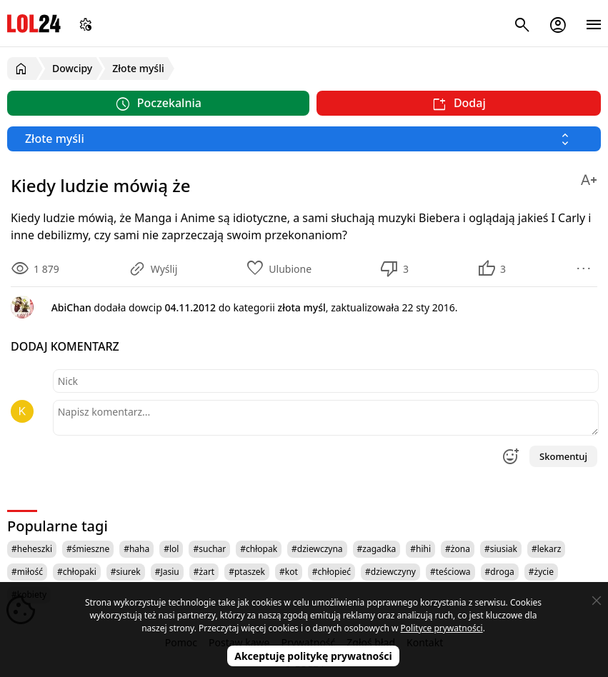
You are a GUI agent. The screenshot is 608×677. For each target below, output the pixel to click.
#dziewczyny (390, 572)
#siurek (126, 572)
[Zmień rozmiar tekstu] (588, 177)
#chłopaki (76, 572)
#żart (204, 572)
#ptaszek (247, 572)
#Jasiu (167, 572)
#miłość (27, 572)
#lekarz (546, 549)
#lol (171, 549)
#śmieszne (87, 549)
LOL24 (34, 23)
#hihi (420, 549)
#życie (541, 572)
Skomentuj (563, 456)
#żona (457, 549)
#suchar (209, 549)
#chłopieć (331, 572)
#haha (136, 549)
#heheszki (31, 549)
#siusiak (500, 549)
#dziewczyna (317, 549)
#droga (499, 572)
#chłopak (258, 549)
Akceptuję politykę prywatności (313, 656)
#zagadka (377, 549)
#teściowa (450, 572)
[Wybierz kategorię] (304, 138)
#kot (288, 572)
